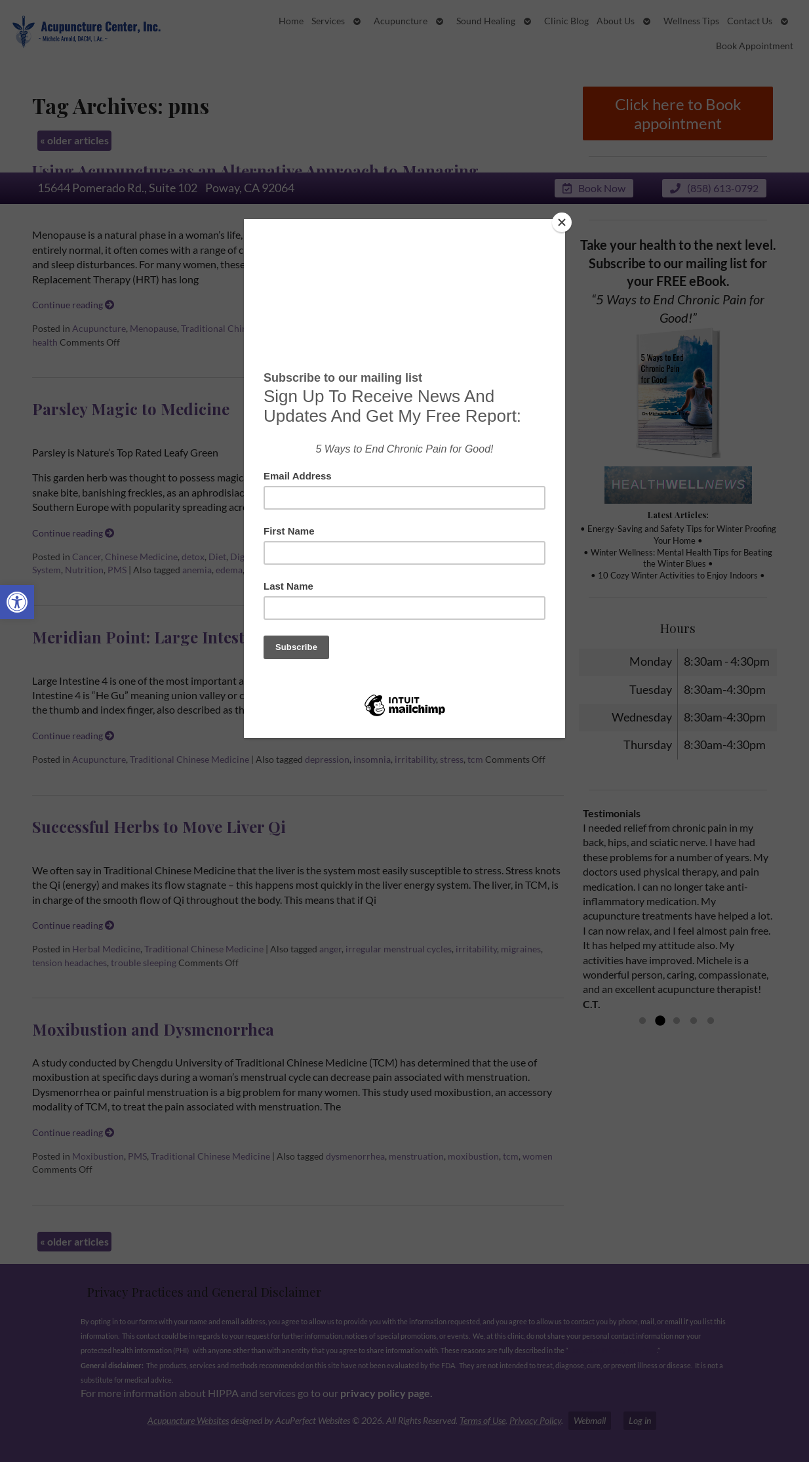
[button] (17, 602)
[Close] (562, 222)
